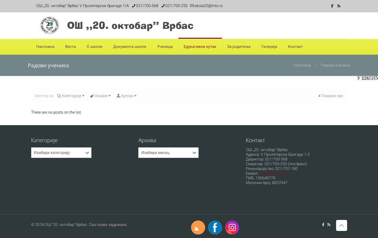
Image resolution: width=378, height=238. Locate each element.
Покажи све (330, 95)
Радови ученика (335, 65)
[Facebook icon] (332, 6)
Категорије (71, 95)
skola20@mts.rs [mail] (209, 5)
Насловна (302, 65)
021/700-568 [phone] (147, 5)
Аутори (127, 95)
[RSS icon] (339, 6)
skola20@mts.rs (273, 173)
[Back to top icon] (341, 225)
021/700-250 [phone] (176, 5)
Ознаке (101, 95)
